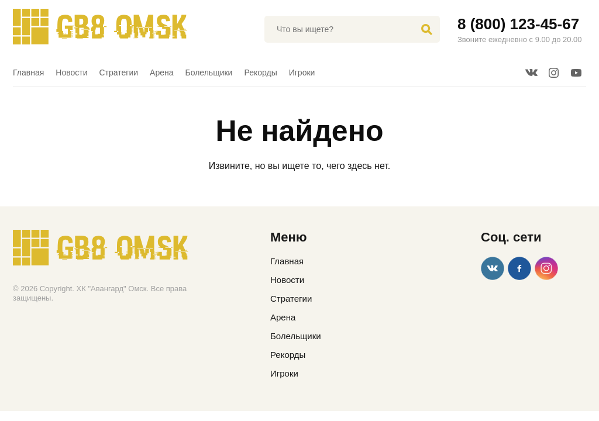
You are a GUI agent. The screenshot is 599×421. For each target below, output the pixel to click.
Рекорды (260, 72)
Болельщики (209, 72)
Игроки (302, 72)
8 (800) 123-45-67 (518, 24)
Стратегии (119, 72)
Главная (28, 72)
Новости (71, 72)
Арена (161, 72)
